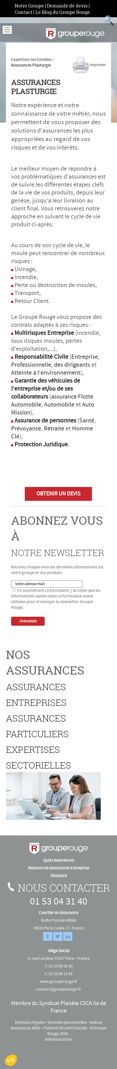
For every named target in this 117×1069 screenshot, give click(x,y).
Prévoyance (26, 428)
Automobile (59, 405)
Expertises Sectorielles (31, 59)
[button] (11, 1060)
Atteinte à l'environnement (45, 373)
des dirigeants (72, 365)
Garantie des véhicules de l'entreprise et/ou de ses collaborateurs (45, 389)
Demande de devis (67, 6)
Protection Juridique (41, 444)
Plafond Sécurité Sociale (65, 1028)
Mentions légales (30, 1022)
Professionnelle (31, 365)
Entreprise (84, 357)
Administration (58, 1039)
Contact (23, 12)
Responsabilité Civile (41, 357)
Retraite (54, 428)
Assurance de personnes (45, 421)
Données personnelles (67, 1022)
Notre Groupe (29, 6)
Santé (86, 421)
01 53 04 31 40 (58, 901)
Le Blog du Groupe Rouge (62, 12)
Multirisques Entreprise (44, 333)
